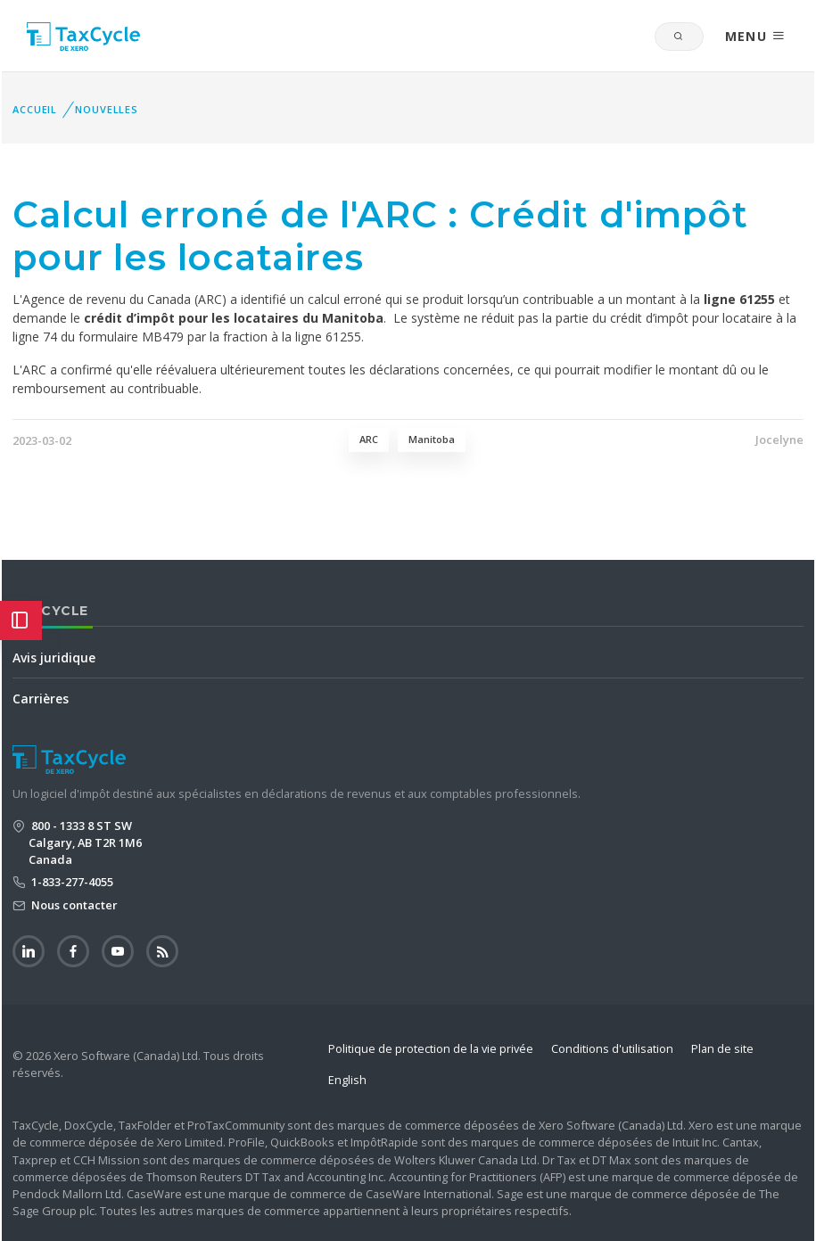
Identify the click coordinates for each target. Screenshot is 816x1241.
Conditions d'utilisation (612, 1048)
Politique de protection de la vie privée (430, 1048)
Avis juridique (53, 657)
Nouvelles (106, 109)
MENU (755, 36)
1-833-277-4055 (71, 882)
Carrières (40, 698)
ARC (368, 439)
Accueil (34, 109)
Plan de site (722, 1048)
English (347, 1080)
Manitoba (431, 439)
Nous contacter (73, 905)
